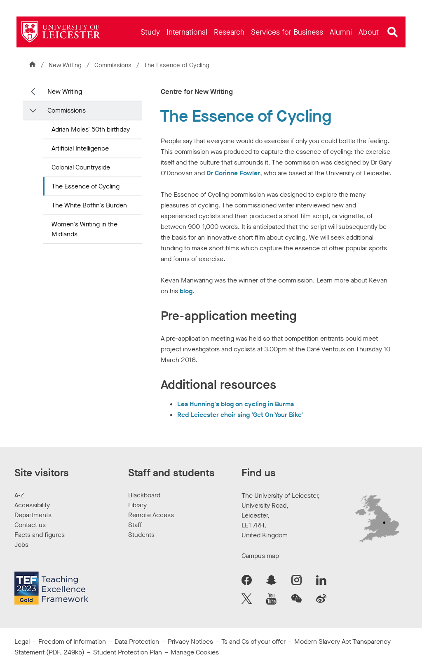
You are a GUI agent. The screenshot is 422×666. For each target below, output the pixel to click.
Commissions (113, 65)
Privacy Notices (190, 641)
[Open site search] (392, 32)
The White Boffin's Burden (89, 205)
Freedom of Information (72, 641)
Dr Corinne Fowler (233, 173)
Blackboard (144, 495)
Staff (135, 524)
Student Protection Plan (127, 652)
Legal (22, 641)
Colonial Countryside (81, 167)
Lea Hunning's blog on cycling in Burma (235, 404)
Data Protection (137, 641)
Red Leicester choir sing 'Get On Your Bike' (240, 414)
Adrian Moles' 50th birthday (91, 129)
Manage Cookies (195, 652)
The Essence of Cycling (86, 186)
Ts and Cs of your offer (253, 641)
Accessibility (32, 505)
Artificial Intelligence (80, 148)
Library (137, 505)
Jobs (21, 544)
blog (186, 291)
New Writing (65, 65)
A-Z (19, 495)
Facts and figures (39, 534)
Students (141, 534)
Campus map (260, 555)
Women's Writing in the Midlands (84, 229)
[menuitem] (150, 31)
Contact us (30, 524)
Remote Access (151, 515)
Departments (33, 515)
